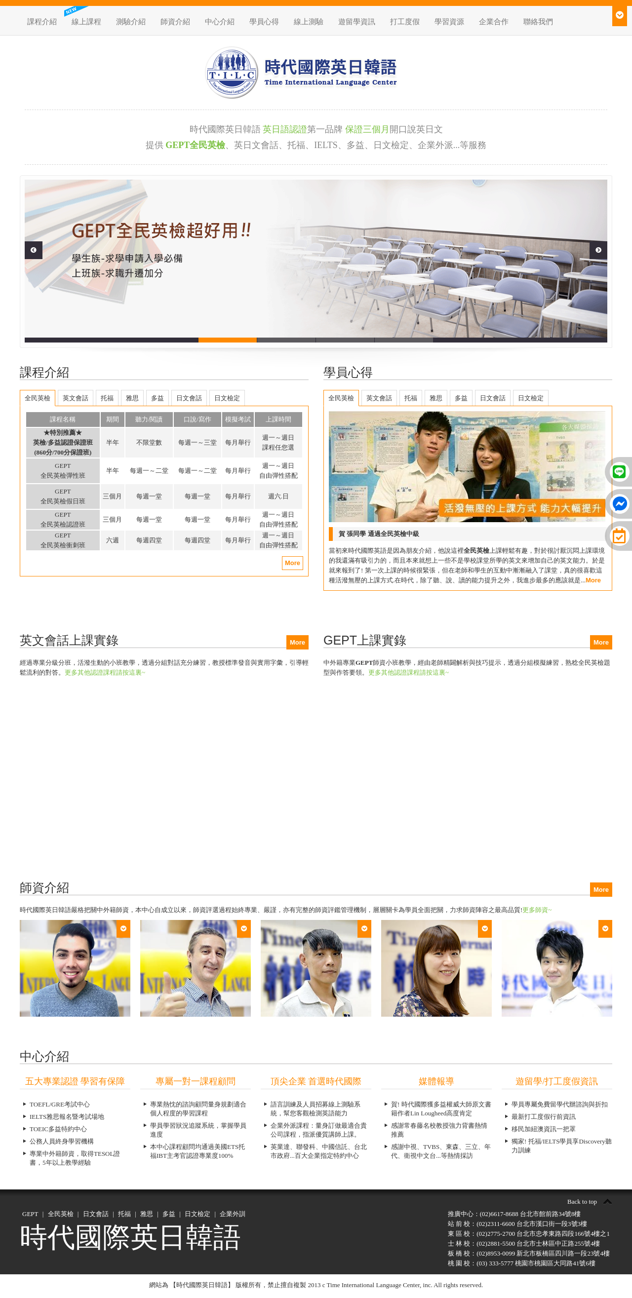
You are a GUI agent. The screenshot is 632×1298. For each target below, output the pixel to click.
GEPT (30, 1214)
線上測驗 (308, 22)
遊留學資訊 (356, 22)
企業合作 (494, 22)
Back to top (582, 1201)
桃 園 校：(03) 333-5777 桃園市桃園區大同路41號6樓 (521, 1263)
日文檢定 (197, 1214)
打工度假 (405, 22)
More (292, 563)
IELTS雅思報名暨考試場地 (67, 1116)
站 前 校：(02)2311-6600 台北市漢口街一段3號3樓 (517, 1223)
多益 (168, 1214)
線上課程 (86, 22)
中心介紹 (220, 22)
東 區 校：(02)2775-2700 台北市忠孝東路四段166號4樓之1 (529, 1233)
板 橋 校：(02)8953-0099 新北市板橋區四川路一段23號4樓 (529, 1253)
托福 (124, 1214)
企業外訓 (232, 1214)
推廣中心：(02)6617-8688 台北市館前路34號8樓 (514, 1214)
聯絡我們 (538, 22)
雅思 (146, 1214)
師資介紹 (175, 22)
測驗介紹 (131, 22)
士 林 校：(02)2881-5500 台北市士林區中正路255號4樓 (524, 1243)
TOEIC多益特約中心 (58, 1129)
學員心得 (264, 22)
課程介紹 (42, 22)
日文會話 (96, 1214)
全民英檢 (61, 1214)
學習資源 (449, 22)
